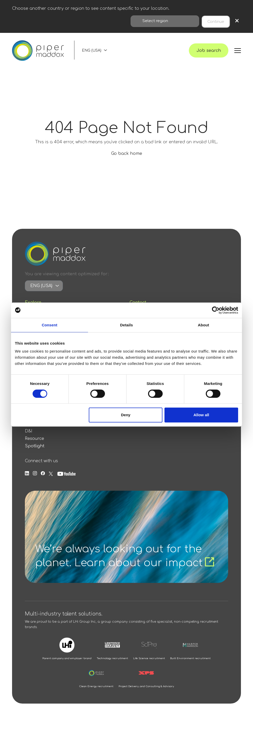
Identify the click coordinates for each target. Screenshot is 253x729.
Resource (34, 443)
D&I (28, 435)
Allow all (201, 415)
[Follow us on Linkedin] (27, 478)
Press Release (39, 428)
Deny (126, 415)
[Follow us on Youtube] (66, 478)
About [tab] (203, 325)
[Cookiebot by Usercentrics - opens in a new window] (215, 310)
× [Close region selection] (237, 20)
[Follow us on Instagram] (35, 478)
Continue (215, 20)
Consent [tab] (49, 325)
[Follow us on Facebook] (43, 478)
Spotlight (34, 450)
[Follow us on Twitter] (51, 478)
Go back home (126, 158)
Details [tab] (126, 325)
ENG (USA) (91, 52)
